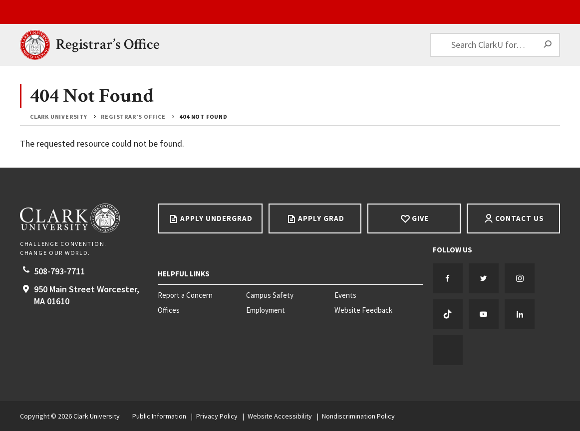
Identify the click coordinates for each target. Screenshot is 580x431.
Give (420, 218)
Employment (265, 310)
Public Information (159, 416)
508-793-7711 (59, 271)
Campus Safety (269, 295)
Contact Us (519, 218)
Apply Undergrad (216, 218)
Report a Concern (185, 295)
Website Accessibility (280, 416)
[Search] (548, 45)
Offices (169, 310)
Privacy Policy (217, 416)
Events (345, 295)
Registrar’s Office (108, 44)
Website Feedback (363, 310)
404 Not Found (203, 116)
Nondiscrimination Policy (358, 416)
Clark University (58, 116)
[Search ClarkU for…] (495, 45)
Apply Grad (321, 218)
